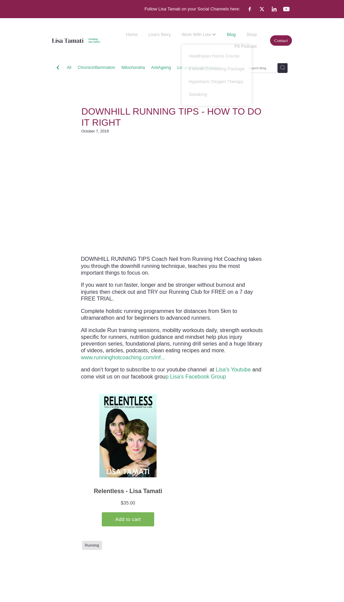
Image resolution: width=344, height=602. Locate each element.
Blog (231, 34)
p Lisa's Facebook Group (196, 376)
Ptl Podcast (245, 46)
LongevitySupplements (197, 67)
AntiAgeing (161, 67)
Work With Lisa (199, 34)
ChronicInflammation (96, 67)
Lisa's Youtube (233, 369)
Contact (281, 40)
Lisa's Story (159, 34)
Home (132, 34)
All (69, 67)
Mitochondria (133, 67)
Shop (252, 34)
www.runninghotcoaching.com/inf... (123, 357)
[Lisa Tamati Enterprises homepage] (76, 40)
